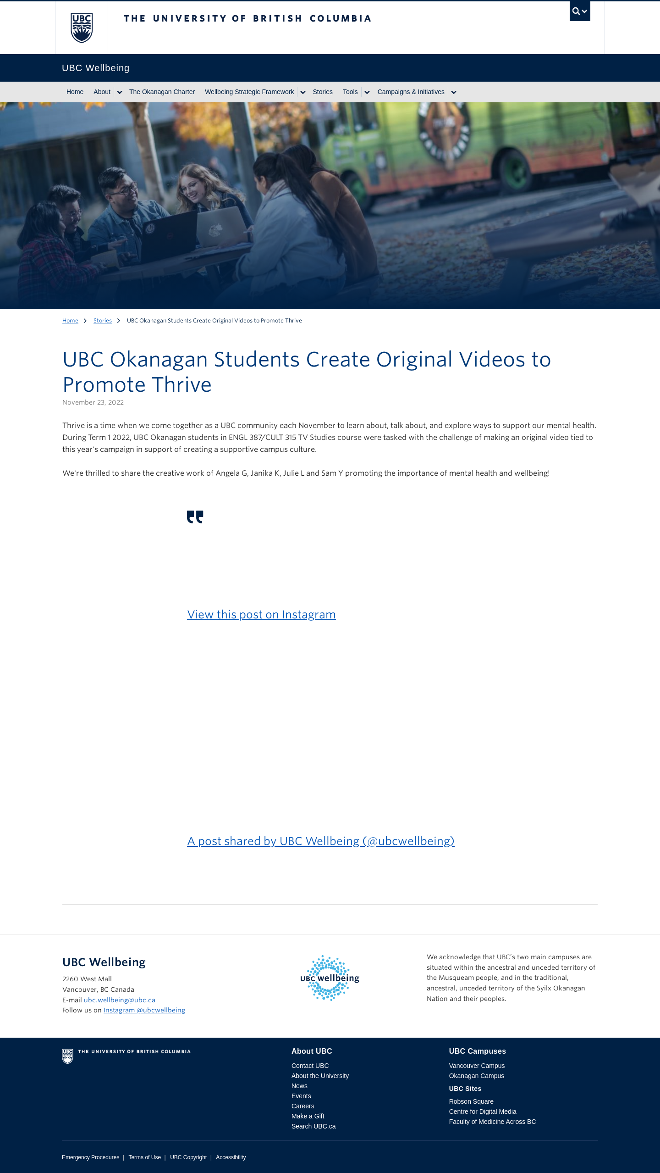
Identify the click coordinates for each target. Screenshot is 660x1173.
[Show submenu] (119, 92)
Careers (303, 1106)
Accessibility (231, 1157)
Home (74, 91)
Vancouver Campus (477, 1065)
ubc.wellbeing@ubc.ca (119, 1000)
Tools (350, 91)
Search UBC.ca (314, 1126)
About (102, 91)
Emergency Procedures (90, 1157)
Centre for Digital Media (483, 1111)
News (300, 1086)
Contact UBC (310, 1065)
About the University (320, 1075)
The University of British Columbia (81, 27)
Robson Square (471, 1101)
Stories (323, 91)
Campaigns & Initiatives (411, 91)
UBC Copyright (188, 1157)
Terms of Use (144, 1157)
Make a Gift (308, 1116)
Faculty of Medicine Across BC (492, 1121)
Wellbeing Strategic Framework (249, 91)
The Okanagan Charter (162, 91)
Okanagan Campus (477, 1075)
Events (301, 1096)
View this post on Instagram (261, 614)
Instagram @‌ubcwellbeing (144, 1010)
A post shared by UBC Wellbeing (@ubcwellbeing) (321, 841)
